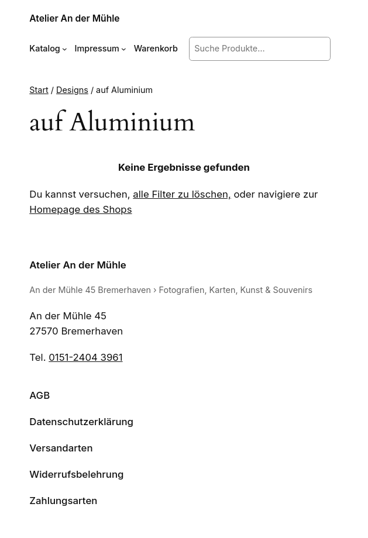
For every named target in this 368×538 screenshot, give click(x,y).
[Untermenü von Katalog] (64, 48)
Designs (72, 90)
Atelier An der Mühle (74, 18)
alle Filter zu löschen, (182, 194)
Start (38, 90)
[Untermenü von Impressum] (123, 48)
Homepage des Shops (80, 209)
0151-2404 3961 (85, 357)
